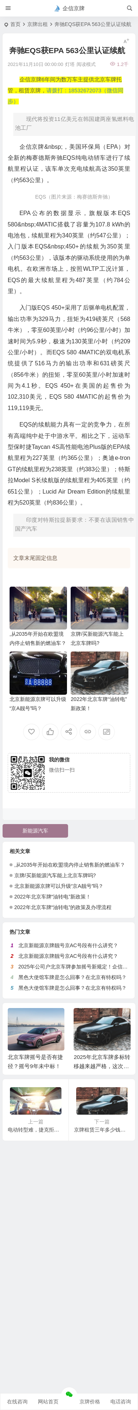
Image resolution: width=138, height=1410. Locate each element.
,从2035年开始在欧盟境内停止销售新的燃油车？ (69, 865)
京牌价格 (89, 1402)
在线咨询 (17, 1402)
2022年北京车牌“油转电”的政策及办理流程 (63, 907)
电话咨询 (120, 1402)
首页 (15, 24)
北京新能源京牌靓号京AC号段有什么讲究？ (68, 945)
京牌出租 (37, 24)
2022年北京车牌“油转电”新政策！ (52, 897)
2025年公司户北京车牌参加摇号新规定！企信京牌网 (78, 967)
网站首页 (48, 1402)
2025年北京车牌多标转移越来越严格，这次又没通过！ (102, 1066)
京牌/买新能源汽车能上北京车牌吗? (55, 875)
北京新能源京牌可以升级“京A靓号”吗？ (59, 886)
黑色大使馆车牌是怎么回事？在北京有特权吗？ (72, 977)
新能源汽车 (35, 831)
